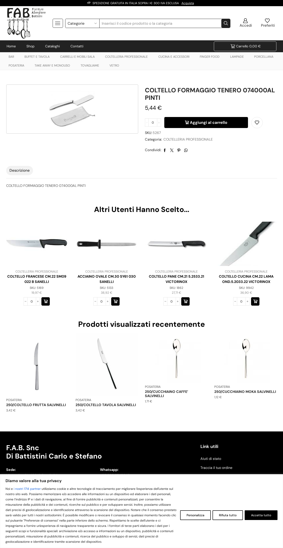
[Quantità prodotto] (153, 122)
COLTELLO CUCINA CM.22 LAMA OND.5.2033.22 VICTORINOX (246, 279)
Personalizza (195, 515)
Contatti (76, 46)
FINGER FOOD (210, 57)
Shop (30, 46)
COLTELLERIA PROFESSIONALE (126, 57)
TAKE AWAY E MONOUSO (52, 65)
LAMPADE (237, 57)
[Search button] (225, 23)
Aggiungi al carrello (208, 122)
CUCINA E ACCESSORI (173, 57)
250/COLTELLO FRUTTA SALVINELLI (36, 405)
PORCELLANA (263, 57)
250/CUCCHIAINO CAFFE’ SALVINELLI (166, 393)
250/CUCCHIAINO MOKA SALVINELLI (245, 391)
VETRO (114, 65)
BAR (11, 57)
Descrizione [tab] (19, 170)
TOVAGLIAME (90, 65)
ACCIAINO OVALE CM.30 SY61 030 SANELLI (107, 279)
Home (11, 46)
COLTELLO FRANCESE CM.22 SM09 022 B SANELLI (36, 279)
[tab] (19, 170)
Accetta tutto (261, 515)
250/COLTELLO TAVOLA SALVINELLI (106, 405)
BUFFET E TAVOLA (37, 57)
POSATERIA (16, 65)
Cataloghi (52, 46)
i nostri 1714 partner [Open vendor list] (27, 489)
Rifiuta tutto (228, 515)
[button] (45, 301)
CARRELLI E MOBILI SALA (77, 57)
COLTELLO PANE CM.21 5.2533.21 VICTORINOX (176, 279)
